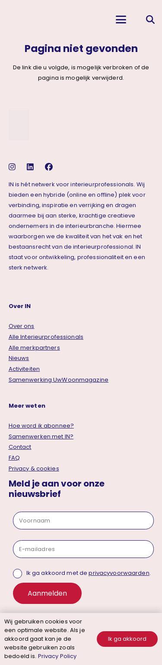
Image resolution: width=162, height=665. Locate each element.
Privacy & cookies (34, 468)
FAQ (14, 458)
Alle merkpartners (34, 348)
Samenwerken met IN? (41, 436)
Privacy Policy (57, 656)
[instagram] (13, 167)
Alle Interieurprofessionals (46, 337)
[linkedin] (31, 167)
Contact (20, 447)
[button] (120, 19)
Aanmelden (47, 593)
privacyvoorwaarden (119, 573)
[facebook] (50, 167)
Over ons (22, 326)
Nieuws (19, 358)
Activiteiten (24, 369)
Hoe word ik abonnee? (41, 426)
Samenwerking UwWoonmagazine (59, 380)
